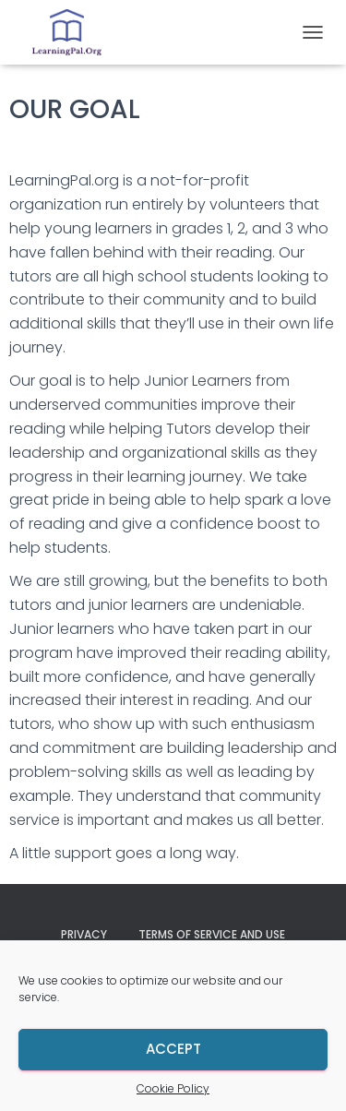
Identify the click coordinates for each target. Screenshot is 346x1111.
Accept (173, 1048)
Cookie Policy (173, 1088)
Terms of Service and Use (211, 934)
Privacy (84, 934)
